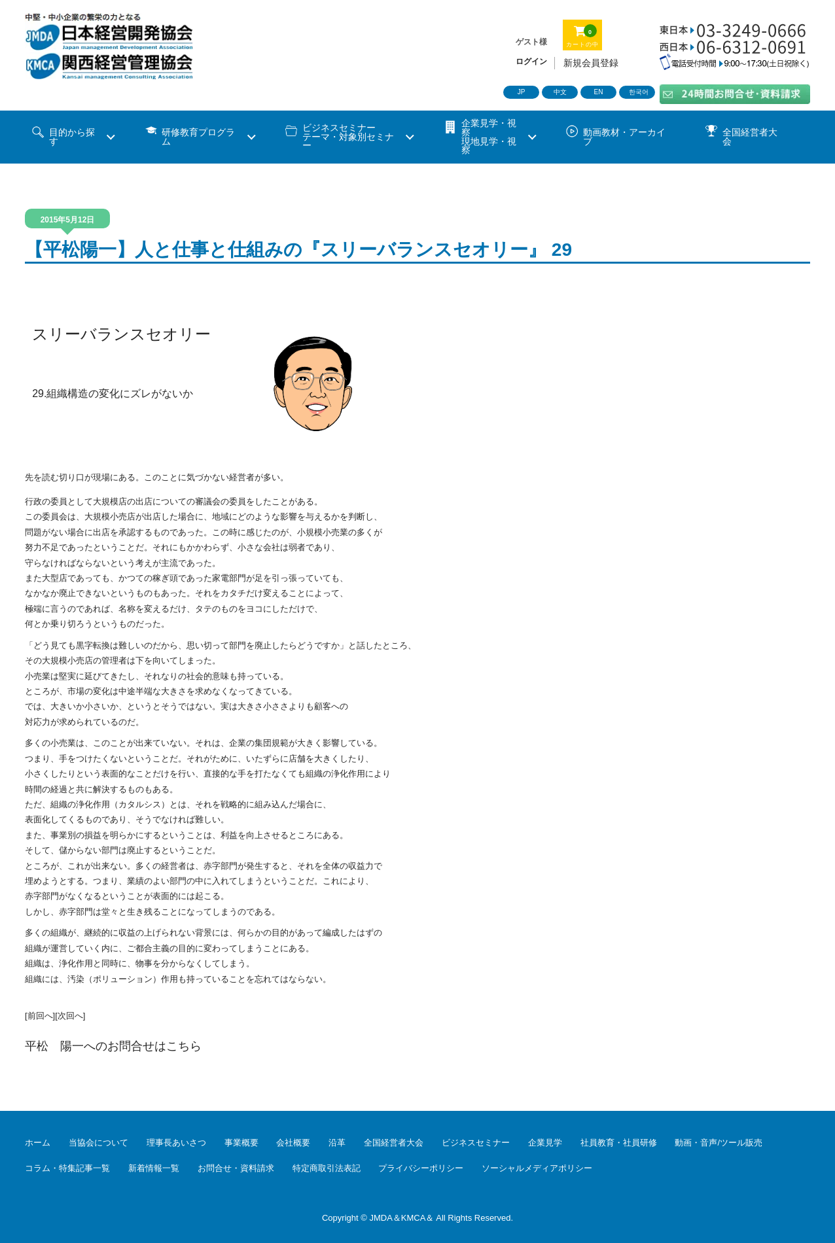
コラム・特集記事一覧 (67, 1168)
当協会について (98, 1142)
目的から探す (72, 137)
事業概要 (241, 1142)
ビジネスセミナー (476, 1142)
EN (598, 92)
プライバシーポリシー (420, 1168)
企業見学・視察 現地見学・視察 (488, 136)
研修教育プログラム (198, 137)
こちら (184, 1046)
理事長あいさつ (176, 1142)
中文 (560, 92)
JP (521, 92)
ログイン (531, 61)
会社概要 (293, 1142)
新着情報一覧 (153, 1168)
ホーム (37, 1142)
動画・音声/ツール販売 (718, 1142)
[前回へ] (40, 1016)
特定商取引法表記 (327, 1168)
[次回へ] (70, 1016)
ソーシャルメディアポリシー (537, 1168)
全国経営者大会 (749, 137)
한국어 (638, 92)
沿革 (337, 1142)
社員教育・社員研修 (618, 1142)
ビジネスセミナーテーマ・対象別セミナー (348, 136)
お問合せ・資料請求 (236, 1168)
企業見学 (545, 1142)
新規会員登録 (590, 63)
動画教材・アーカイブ (624, 137)
